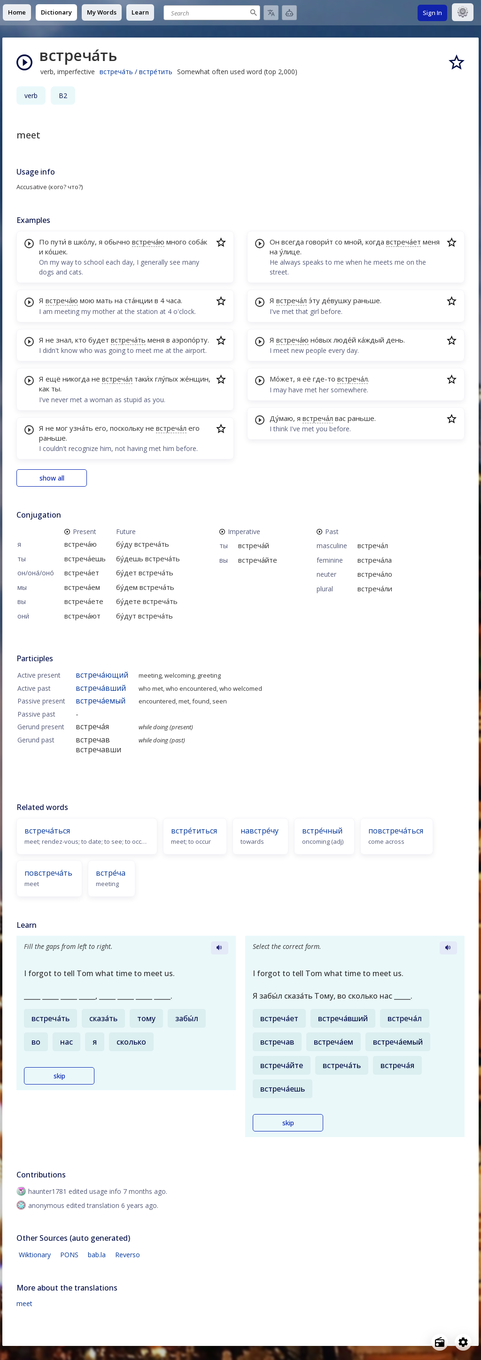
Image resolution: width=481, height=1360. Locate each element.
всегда (292, 241)
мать (104, 300)
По (44, 241)
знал (63, 339)
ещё (53, 378)
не (50, 339)
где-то (324, 378)
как (44, 388)
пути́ (58, 241)
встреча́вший (101, 688)
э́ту (314, 300)
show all (51, 478)
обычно (117, 241)
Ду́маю (281, 418)
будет (98, 339)
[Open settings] (463, 1342)
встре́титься (194, 830)
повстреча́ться (395, 830)
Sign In (432, 12)
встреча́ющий (102, 675)
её (307, 378)
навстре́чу (259, 830)
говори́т (319, 241)
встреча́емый (100, 700)
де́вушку (336, 300)
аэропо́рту (190, 339)
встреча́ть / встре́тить (136, 71)
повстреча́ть (48, 873)
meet (24, 1303)
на (119, 300)
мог (62, 428)
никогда (76, 378)
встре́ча (110, 873)
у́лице (289, 251)
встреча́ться (47, 830)
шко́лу (84, 241)
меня (155, 339)
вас (340, 418)
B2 (63, 95)
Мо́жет (281, 378)
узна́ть (81, 428)
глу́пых (166, 378)
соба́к (197, 241)
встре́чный (322, 830)
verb (31, 95)
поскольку (127, 428)
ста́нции (138, 300)
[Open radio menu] (439, 1342)
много (176, 241)
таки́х (143, 378)
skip (59, 1075)
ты (55, 388)
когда (374, 241)
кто (80, 339)
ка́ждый (371, 339)
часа (173, 300)
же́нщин (194, 378)
